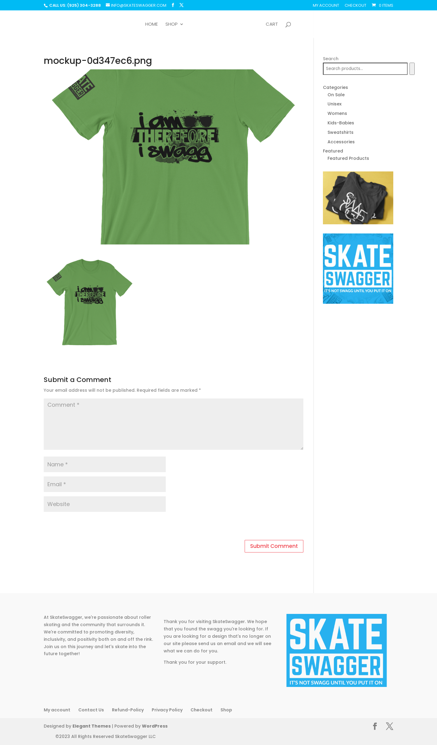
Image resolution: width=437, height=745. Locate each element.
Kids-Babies (341, 123)
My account (326, 5)
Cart (272, 24)
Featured (333, 151)
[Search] (412, 69)
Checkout (355, 5)
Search (331, 59)
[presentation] (86, 527)
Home (151, 24)
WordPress (155, 726)
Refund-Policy (128, 710)
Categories (335, 87)
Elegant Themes (91, 726)
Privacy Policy (167, 710)
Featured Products (348, 158)
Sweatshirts (341, 132)
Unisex (335, 104)
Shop (171, 24)
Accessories (341, 142)
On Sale (336, 95)
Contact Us (91, 710)
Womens (337, 113)
